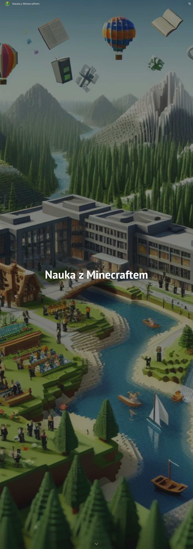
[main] (96, 274)
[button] (190, 4)
